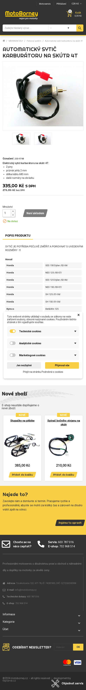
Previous (7, 448)
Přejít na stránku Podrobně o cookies (43, 371)
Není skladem (35, 213)
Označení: (8, 158)
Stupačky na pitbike (22, 420)
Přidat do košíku (22, 474)
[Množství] (7, 213)
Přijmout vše (62, 365)
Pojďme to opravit (70, 522)
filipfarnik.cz (9, 680)
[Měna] (76, 3)
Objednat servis (72, 683)
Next (79, 448)
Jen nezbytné (24, 365)
